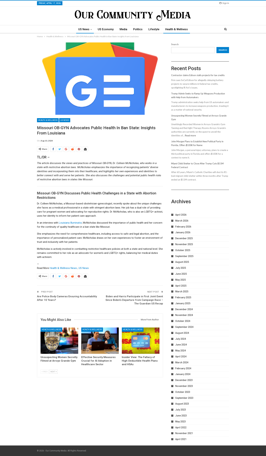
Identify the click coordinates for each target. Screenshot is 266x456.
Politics (137, 29)
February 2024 (183, 368)
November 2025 (184, 244)
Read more (190, 135)
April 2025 (180, 285)
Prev (45, 371)
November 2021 (184, 433)
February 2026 (183, 226)
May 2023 (180, 421)
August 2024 (182, 333)
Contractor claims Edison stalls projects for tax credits (198, 75)
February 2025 (183, 297)
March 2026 (181, 220)
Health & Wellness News (63, 268)
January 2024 (182, 374)
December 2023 (184, 380)
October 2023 (182, 392)
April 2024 (180, 356)
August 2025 (182, 262)
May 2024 (180, 350)
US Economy (106, 29)
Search (175, 44)
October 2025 (182, 250)
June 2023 (181, 415)
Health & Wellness (176, 29)
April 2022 (180, 427)
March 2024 (181, 362)
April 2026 (180, 214)
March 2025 (181, 291)
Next (53, 371)
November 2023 (184, 386)
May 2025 (180, 279)
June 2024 (181, 344)
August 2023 (182, 403)
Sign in (224, 3)
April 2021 (180, 439)
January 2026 (182, 232)
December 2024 (184, 309)
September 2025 (184, 256)
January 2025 (182, 303)
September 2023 (184, 398)
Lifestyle (153, 29)
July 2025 (180, 268)
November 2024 (184, 315)
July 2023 (180, 409)
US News (83, 29)
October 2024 (182, 321)
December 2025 (184, 238)
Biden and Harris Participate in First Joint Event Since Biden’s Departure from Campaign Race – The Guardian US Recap (134, 300)
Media (123, 29)
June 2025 (181, 273)
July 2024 (180, 339)
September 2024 (184, 327)
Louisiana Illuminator (70, 222)
